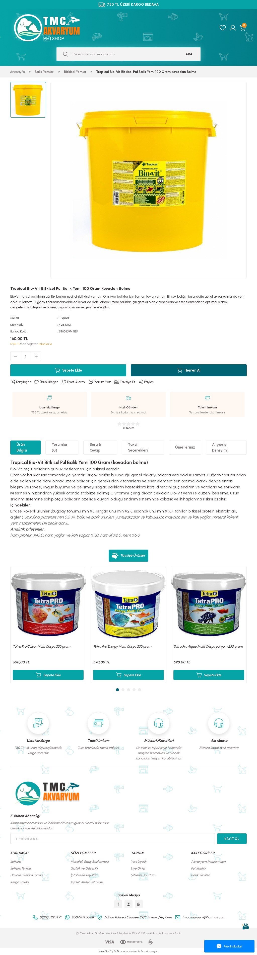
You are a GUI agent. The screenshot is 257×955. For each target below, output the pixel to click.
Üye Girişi (138, 868)
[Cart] (243, 27)
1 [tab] (117, 689)
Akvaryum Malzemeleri (208, 861)
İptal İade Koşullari (84, 875)
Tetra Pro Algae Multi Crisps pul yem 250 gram (208, 646)
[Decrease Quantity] (15, 356)
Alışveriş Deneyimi (220, 447)
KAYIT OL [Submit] (231, 839)
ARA (188, 54)
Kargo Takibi (19, 882)
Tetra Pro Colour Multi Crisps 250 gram (41, 646)
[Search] (128, 54)
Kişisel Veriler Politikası (87, 882)
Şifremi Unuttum (143, 875)
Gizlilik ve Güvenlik (84, 868)
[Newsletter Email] (112, 838)
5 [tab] (139, 689)
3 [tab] (128, 689)
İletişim (15, 861)
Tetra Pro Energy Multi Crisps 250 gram (122, 646)
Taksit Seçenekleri (138, 447)
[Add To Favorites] (46, 382)
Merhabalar (229, 946)
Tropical (64, 317)
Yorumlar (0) (60, 447)
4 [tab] (134, 689)
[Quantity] (25, 356)
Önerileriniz (185, 447)
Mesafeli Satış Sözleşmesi (90, 861)
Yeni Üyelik (139, 861)
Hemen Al (189, 370)
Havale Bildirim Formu (26, 875)
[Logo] (52, 27)
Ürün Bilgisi (22, 447)
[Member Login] (232, 27)
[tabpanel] (48, 624)
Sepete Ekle (68, 370)
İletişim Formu (20, 868)
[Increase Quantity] (36, 356)
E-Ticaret (119, 951)
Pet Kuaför (198, 868)
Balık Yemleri (200, 875)
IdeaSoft (105, 951)
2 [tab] (122, 689)
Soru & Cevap (95, 447)
